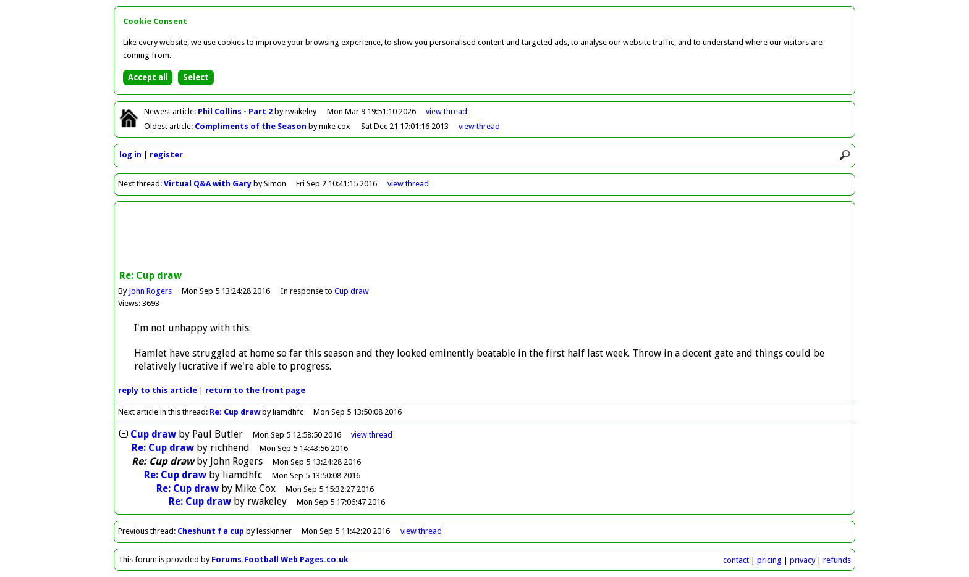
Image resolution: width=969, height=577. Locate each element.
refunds (837, 560)
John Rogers (150, 291)
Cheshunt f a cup (210, 531)
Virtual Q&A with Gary (208, 183)
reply (157, 390)
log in (130, 154)
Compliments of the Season (251, 126)
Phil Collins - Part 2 (236, 111)
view (446, 111)
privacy (802, 560)
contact (736, 560)
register (166, 154)
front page (255, 390)
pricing (769, 560)
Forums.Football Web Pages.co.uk (280, 559)
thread (371, 434)
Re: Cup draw (234, 412)
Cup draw (351, 291)
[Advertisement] (484, 237)
